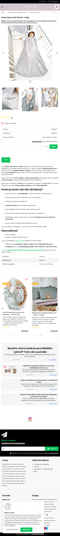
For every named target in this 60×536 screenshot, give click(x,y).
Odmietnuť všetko (12, 529)
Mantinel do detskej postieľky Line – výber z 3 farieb (44, 314)
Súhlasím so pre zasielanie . (35, 453)
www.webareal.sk (37, 534)
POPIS (6, 160)
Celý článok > (53, 360)
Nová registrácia (54, 1)
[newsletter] (52, 449)
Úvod (3, 12)
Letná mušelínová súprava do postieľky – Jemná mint (13, 313)
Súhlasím (26, 530)
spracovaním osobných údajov (30, 453)
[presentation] (3, 53)
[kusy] (41, 146)
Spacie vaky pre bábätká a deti (17, 12)
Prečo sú (22, 250)
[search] (57, 7)
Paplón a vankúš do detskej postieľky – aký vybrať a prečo (39, 381)
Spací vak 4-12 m (35, 12)
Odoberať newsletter (13, 443)
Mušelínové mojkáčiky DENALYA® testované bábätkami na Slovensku (38, 367)
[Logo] (30, 7)
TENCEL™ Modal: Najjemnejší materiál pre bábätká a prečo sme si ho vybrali (38, 396)
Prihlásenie (44, 1)
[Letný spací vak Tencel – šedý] (30, 53)
